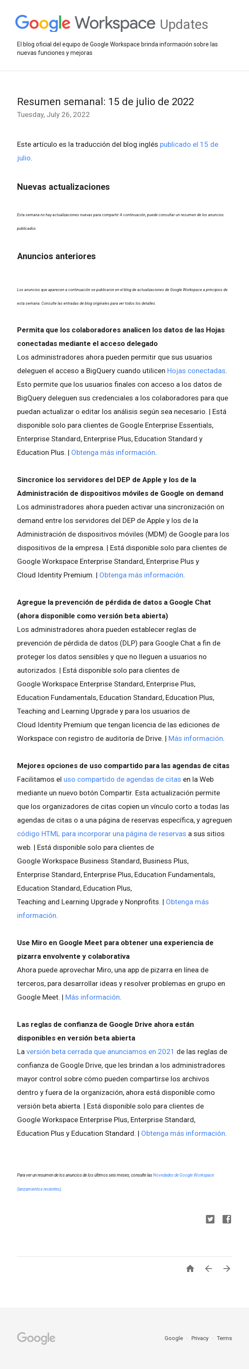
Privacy (200, 1338)
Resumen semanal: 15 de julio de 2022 (105, 102)
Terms (224, 1338)
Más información (195, 738)
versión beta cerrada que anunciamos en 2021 (100, 1051)
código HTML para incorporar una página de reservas (101, 833)
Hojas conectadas (196, 370)
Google (174, 1338)
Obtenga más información (113, 452)
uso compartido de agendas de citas (122, 779)
